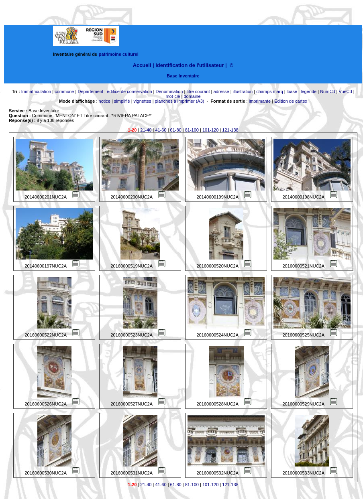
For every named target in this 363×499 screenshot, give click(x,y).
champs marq (269, 91)
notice (104, 101)
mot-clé (172, 96)
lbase (292, 91)
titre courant (198, 91)
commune (64, 91)
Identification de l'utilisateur (189, 65)
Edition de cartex (290, 101)
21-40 (145, 130)
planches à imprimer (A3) (179, 101)
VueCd (345, 91)
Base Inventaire (183, 75)
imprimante (260, 101)
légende (308, 91)
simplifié (122, 101)
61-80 (176, 130)
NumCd (327, 91)
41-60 (160, 130)
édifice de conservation (129, 91)
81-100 (192, 130)
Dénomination (169, 91)
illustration (243, 91)
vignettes (142, 101)
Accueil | (143, 65)
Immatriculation (36, 91)
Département (90, 91)
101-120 (210, 130)
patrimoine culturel (119, 54)
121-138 (230, 130)
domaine (192, 96)
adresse (221, 91)
